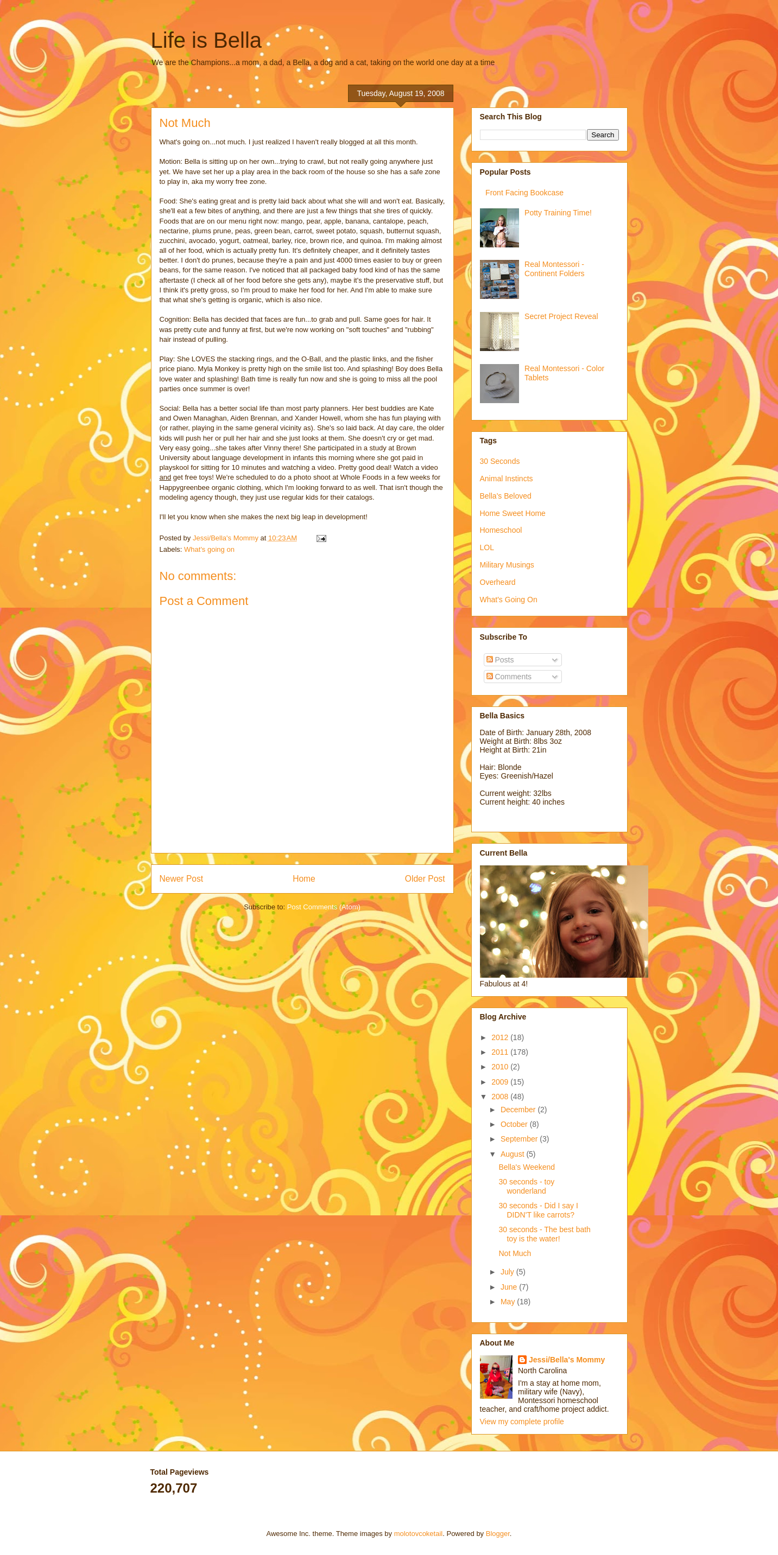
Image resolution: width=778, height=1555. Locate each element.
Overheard (498, 582)
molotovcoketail (418, 1533)
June (510, 1287)
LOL (487, 547)
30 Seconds (500, 461)
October (515, 1124)
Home (304, 878)
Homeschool (501, 530)
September (520, 1139)
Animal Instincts (506, 478)
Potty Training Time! (558, 212)
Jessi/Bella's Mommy (567, 1359)
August (513, 1154)
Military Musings (507, 564)
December (519, 1109)
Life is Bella (206, 40)
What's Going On (508, 599)
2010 (500, 1066)
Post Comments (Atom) (323, 907)
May (509, 1301)
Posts (500, 659)
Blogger (498, 1533)
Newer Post (182, 878)
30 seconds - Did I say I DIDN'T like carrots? (538, 1210)
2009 (500, 1082)
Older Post (425, 878)
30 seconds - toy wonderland (526, 1186)
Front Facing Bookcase (524, 192)
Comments (509, 676)
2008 (500, 1096)
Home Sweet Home (513, 513)
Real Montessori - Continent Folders (554, 269)
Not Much (514, 1253)
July (508, 1271)
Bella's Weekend (526, 1167)
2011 (500, 1052)
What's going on (209, 549)
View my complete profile (522, 1421)
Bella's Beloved (506, 496)
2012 (500, 1037)
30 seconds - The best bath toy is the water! (544, 1234)
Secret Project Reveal (561, 316)
